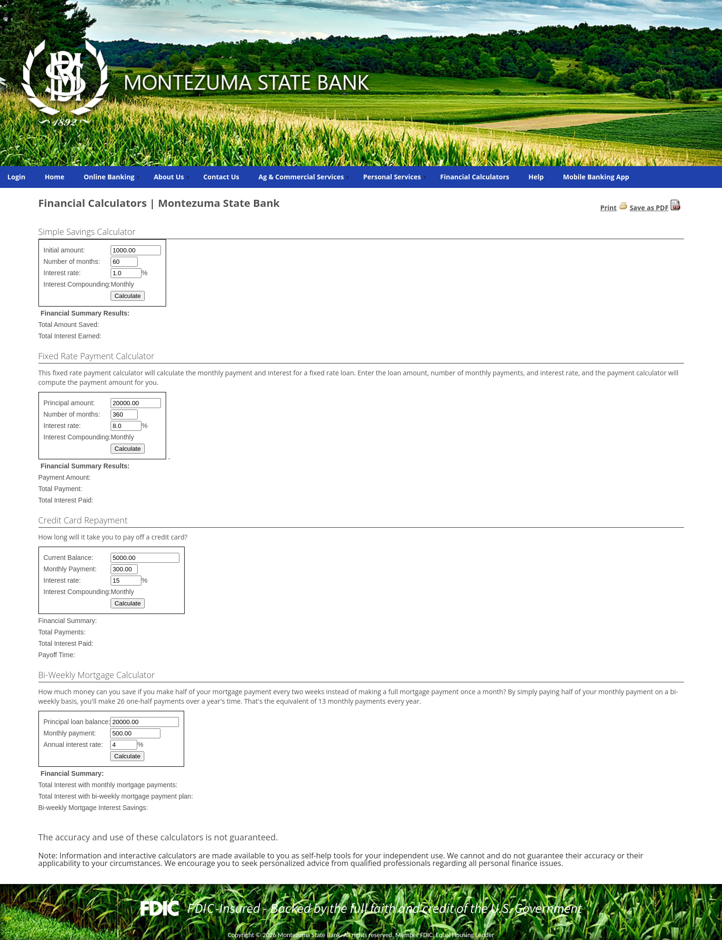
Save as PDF (648, 207)
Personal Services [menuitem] (395, 176)
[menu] (361, 177)
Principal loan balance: (77, 722)
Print (608, 207)
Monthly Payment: (70, 569)
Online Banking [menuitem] (112, 176)
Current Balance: (69, 557)
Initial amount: (64, 250)
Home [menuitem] (54, 176)
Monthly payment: (70, 733)
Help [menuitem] (536, 176)
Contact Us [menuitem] (221, 176)
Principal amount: (69, 403)
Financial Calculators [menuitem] (474, 176)
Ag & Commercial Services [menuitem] (305, 176)
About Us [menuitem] (172, 176)
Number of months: (72, 261)
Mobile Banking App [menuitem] (596, 176)
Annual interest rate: (73, 744)
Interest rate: (62, 273)
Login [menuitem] (17, 176)
